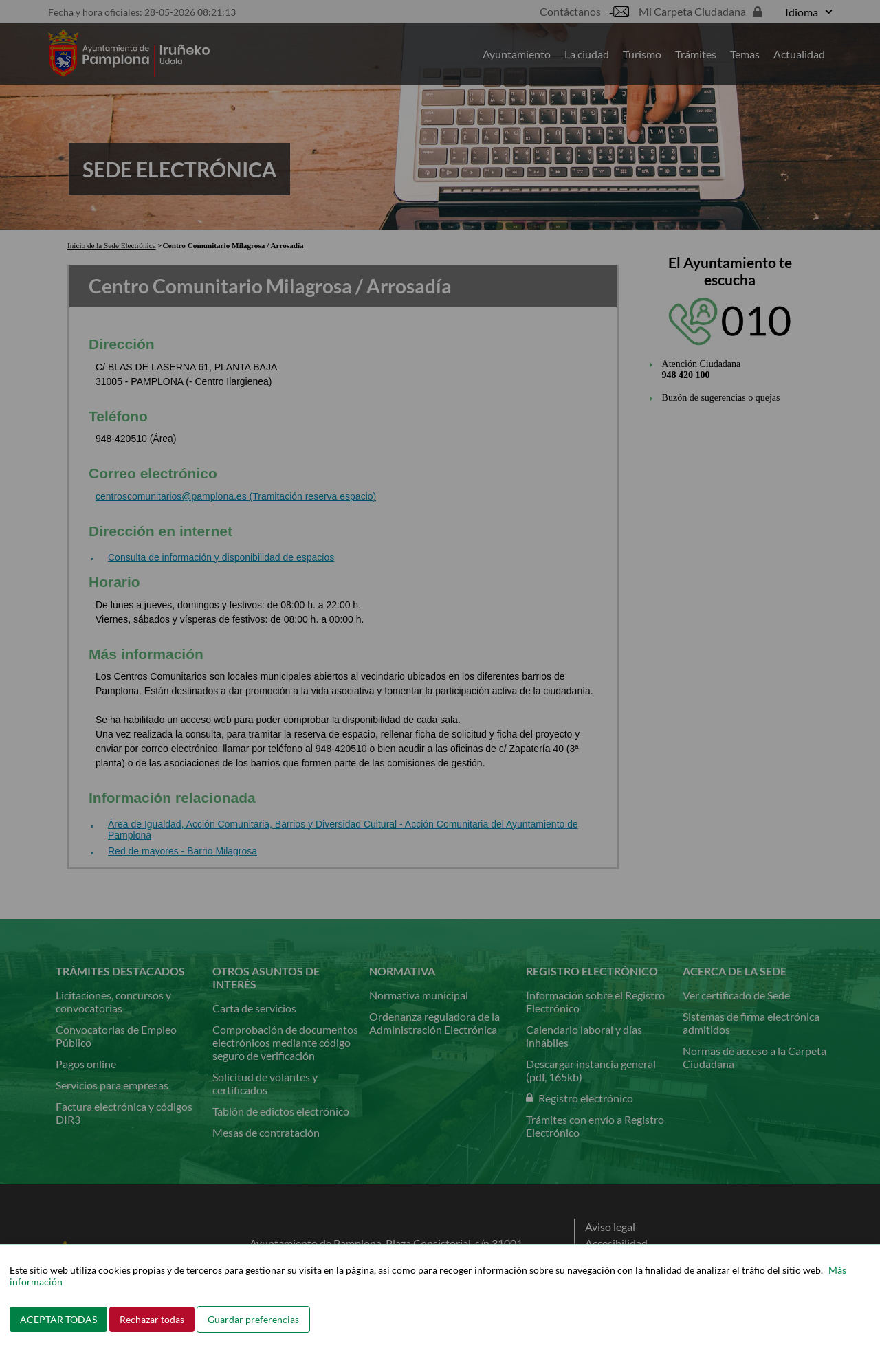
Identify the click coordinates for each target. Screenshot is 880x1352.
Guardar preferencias (253, 1319)
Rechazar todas (152, 1319)
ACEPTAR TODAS (58, 1319)
